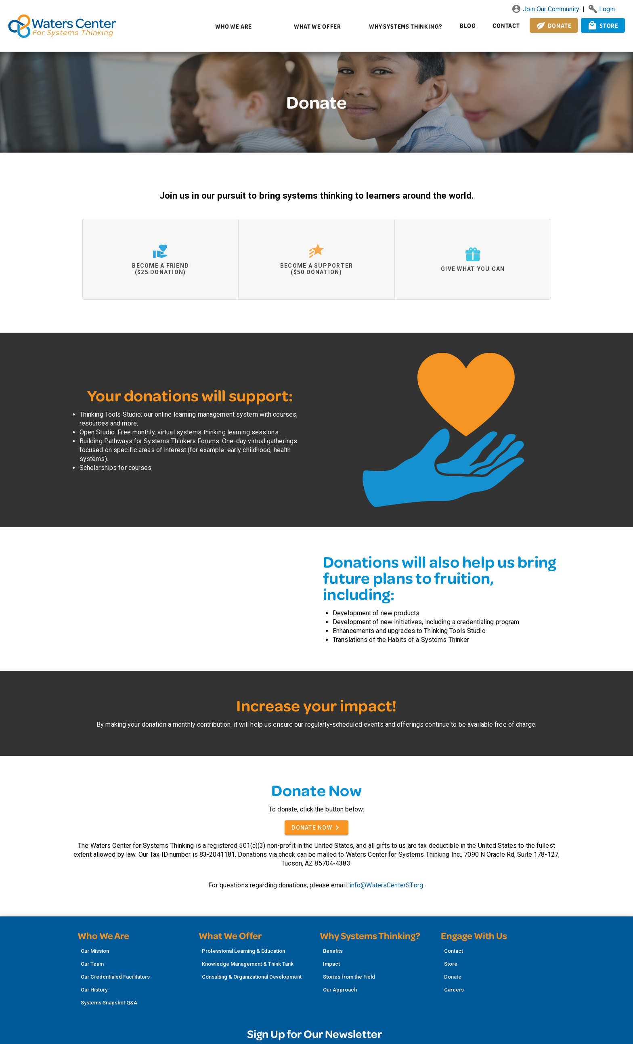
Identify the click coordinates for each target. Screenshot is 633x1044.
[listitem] (134, 951)
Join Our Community (546, 9)
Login (601, 9)
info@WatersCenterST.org (386, 885)
